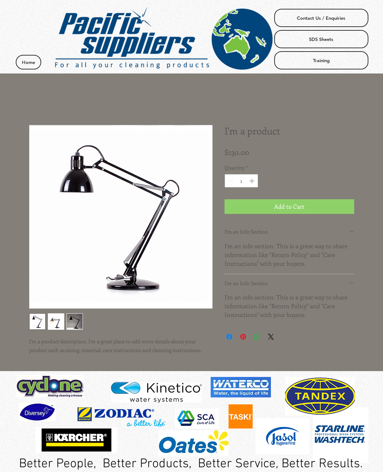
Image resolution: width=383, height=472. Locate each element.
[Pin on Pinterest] (243, 336)
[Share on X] (271, 336)
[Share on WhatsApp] (257, 336)
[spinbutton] (241, 180)
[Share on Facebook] (229, 336)
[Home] (28, 62)
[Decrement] (230, 180)
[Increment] (252, 180)
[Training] (321, 60)
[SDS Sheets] (321, 39)
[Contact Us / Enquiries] (321, 18)
